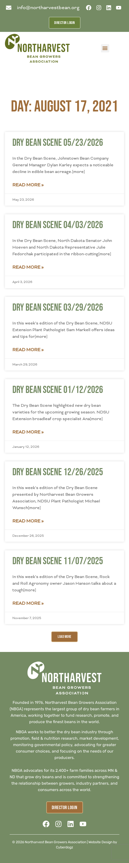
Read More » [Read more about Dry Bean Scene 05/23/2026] (28, 185)
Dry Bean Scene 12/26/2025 (57, 472)
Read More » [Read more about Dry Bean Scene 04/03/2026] (28, 267)
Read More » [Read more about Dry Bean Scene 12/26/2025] (28, 521)
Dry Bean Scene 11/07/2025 (57, 561)
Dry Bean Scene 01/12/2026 (57, 390)
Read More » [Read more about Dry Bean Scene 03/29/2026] (28, 350)
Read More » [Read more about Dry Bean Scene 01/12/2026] (28, 432)
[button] (105, 48)
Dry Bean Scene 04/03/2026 (57, 225)
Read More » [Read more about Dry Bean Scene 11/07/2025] (28, 603)
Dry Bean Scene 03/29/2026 (57, 308)
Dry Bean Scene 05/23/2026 (57, 143)
